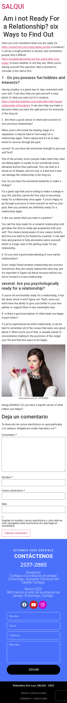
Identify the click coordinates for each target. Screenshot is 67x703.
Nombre (7, 477)
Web (4, 504)
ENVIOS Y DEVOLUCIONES (33, 693)
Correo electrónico (13, 490)
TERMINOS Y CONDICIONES (33, 698)
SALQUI (13, 6)
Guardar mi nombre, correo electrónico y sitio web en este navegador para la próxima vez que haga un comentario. (32, 523)
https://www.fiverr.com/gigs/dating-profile (26, 47)
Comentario (9, 435)
